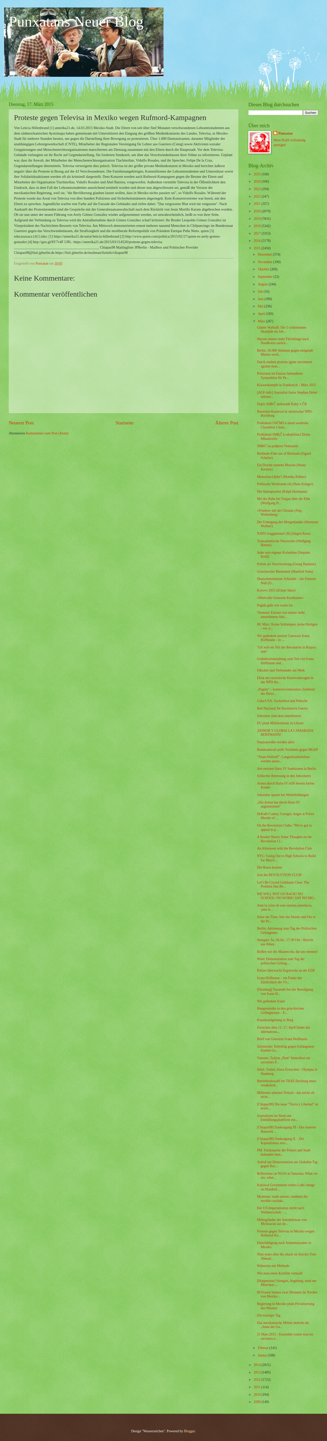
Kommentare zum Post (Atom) (47, 433)
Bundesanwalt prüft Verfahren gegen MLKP (287, 750)
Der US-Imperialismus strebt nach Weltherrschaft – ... (280, 1210)
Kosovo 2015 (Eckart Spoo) (276, 590)
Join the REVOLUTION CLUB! (279, 875)
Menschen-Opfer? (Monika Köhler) (281, 477)
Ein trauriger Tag (268, 1315)
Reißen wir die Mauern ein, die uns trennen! (287, 952)
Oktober (264, 269)
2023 (257, 189)
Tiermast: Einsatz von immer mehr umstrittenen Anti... (281, 615)
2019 (257, 219)
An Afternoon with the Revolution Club (284, 848)
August (263, 284)
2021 (257, 204)
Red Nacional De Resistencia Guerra (282, 708)
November (265, 262)
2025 (257, 174)
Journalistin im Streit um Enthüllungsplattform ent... (277, 1118)
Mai (261, 306)
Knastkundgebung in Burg (275, 1020)
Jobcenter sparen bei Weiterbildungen (283, 795)
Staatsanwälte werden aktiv (276, 742)
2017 (257, 233)
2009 (257, 1402)
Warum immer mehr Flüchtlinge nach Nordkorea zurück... (283, 341)
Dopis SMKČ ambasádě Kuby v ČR (282, 404)
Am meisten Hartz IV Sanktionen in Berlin (286, 769)
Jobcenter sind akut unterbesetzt (279, 716)
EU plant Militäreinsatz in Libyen (280, 723)
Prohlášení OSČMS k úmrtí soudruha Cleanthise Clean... (282, 425)
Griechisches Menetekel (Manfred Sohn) (285, 571)
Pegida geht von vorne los (275, 605)
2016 (257, 241)
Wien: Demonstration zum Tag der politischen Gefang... (281, 961)
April (262, 314)
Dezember (265, 254)
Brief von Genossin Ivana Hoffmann (282, 1039)
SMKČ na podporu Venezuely (277, 446)
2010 (257, 1394)
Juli (261, 291)
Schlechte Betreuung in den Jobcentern (284, 776)
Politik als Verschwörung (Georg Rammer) (286, 564)
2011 (257, 1387)
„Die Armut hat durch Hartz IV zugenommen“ (278, 805)
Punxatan (285, 133)
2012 (257, 1379)
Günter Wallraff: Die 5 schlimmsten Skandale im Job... (281, 330)
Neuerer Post (21, 422)
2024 (257, 181)
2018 (257, 226)
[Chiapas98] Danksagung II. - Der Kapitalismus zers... (280, 1141)
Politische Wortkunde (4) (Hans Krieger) (285, 484)
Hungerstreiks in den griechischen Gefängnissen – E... (280, 1011)
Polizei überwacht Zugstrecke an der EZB (286, 970)
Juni (261, 299)
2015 (257, 248)
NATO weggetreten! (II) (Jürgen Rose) (283, 533)
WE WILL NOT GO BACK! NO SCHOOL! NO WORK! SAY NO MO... (286, 896)
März (262, 321)
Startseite (125, 422)
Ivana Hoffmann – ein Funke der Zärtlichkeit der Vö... (279, 980)
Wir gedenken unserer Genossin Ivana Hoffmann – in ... (283, 638)
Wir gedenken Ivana (271, 1001)
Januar (263, 1355)
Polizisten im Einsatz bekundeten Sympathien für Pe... (280, 376)
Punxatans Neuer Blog (76, 21)
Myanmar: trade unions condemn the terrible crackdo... (282, 1199)
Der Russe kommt (269, 867)
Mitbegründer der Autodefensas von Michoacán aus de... (282, 1222)
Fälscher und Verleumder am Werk (281, 670)
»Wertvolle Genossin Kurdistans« (280, 598)
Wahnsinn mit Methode (273, 1266)
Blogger (189, 1431)
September (265, 277)
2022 (257, 196)
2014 (257, 1365)
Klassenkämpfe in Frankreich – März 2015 (286, 385)
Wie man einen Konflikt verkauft (280, 1273)
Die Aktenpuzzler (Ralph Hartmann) (282, 491)
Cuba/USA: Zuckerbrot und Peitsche (282, 701)
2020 (257, 211)
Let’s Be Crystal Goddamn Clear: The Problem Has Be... (283, 885)
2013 (257, 1372)
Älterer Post (226, 422)
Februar (263, 1348)
